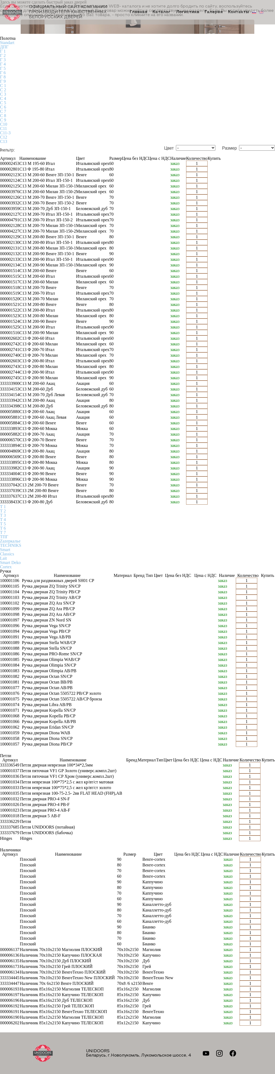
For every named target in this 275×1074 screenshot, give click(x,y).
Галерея (214, 12)
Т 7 (3, 532)
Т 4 (3, 519)
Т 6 (3, 528)
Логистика (187, 12)
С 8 (3, 115)
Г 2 (3, 55)
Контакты (238, 12)
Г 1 (3, 51)
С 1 (3, 85)
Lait (3, 558)
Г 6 (3, 72)
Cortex (6, 567)
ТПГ (4, 536)
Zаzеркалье (10, 541)
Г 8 (3, 77)
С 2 (3, 90)
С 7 (3, 111)
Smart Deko (10, 562)
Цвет (169, 148)
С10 (3, 124)
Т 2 (3, 511)
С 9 (3, 120)
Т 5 (3, 524)
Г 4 (3, 64)
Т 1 (3, 506)
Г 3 (3, 59)
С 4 (3, 98)
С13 (3, 141)
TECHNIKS (10, 545)
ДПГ (4, 47)
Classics (7, 554)
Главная (138, 12)
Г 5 (3, 68)
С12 (3, 137)
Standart (7, 42)
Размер (229, 148)
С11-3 (5, 133)
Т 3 (3, 515)
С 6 (3, 107)
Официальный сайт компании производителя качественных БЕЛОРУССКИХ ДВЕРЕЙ (54, 12)
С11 (3, 128)
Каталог (162, 12)
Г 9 (3, 81)
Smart (5, 549)
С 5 (3, 102)
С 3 (3, 94)
